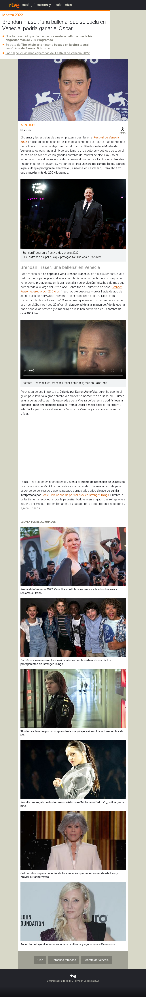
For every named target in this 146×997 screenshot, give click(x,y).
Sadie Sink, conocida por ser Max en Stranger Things (75, 495)
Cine (40, 960)
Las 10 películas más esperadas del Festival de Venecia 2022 (47, 53)
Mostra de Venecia (96, 960)
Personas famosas (64, 960)
